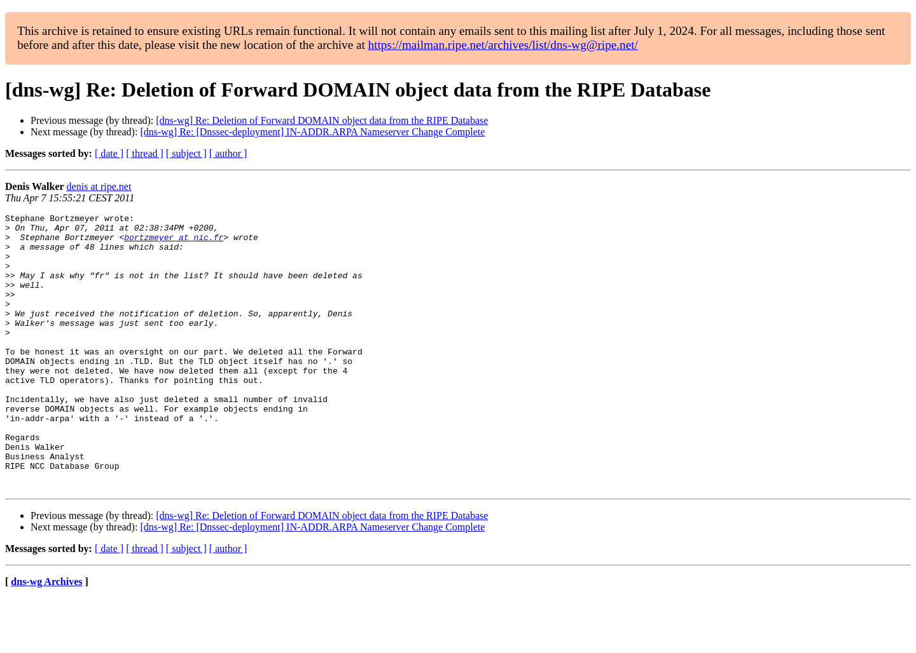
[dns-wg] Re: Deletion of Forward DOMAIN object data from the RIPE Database (322, 120)
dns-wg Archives (46, 636)
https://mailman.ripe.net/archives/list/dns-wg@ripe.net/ (503, 44)
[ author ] (228, 153)
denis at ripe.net (99, 186)
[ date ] (109, 153)
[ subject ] (186, 153)
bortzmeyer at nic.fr (173, 242)
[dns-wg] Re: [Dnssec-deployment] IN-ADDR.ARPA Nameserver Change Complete (312, 131)
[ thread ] (144, 153)
